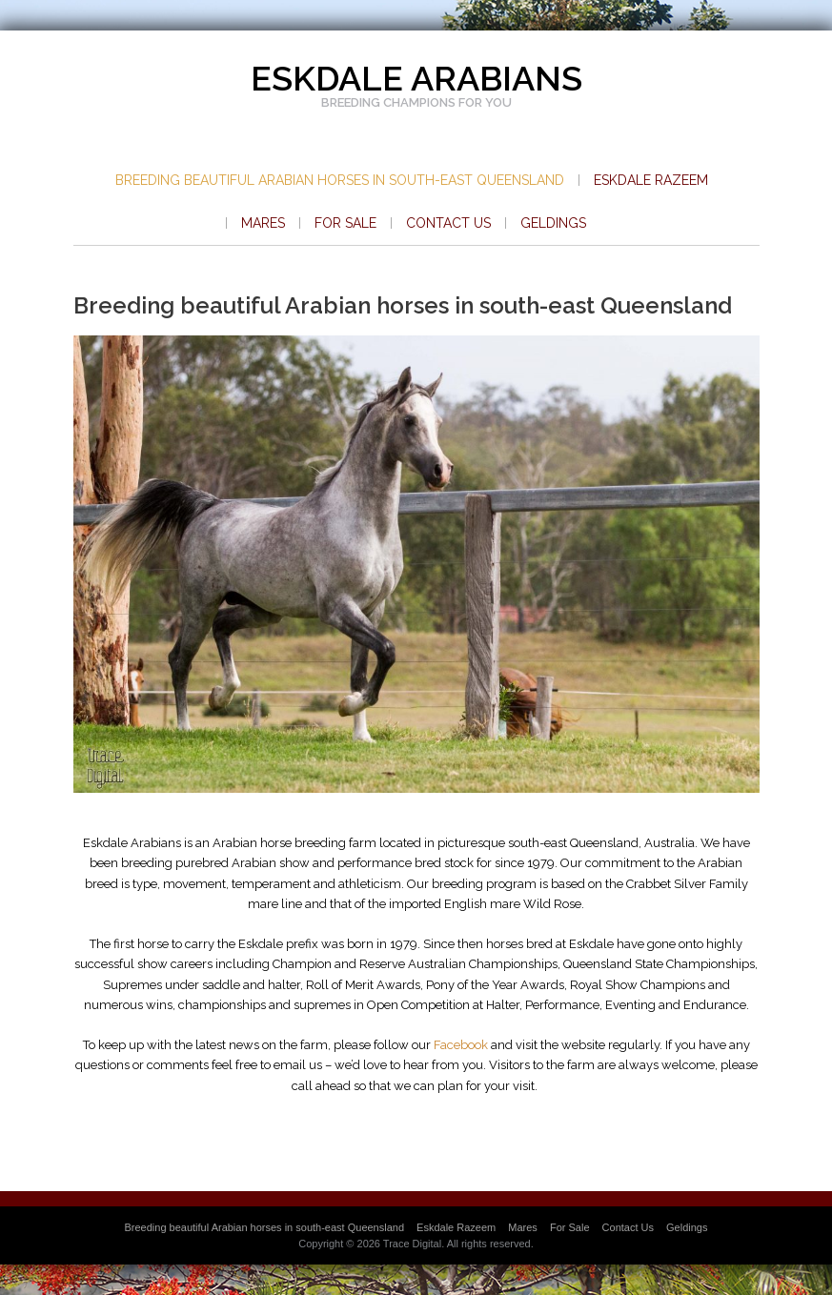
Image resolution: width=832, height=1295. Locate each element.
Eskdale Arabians (416, 78)
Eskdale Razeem (651, 180)
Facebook (461, 1045)
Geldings (553, 223)
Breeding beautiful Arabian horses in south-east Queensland (339, 180)
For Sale (345, 223)
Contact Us (448, 223)
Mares (263, 223)
